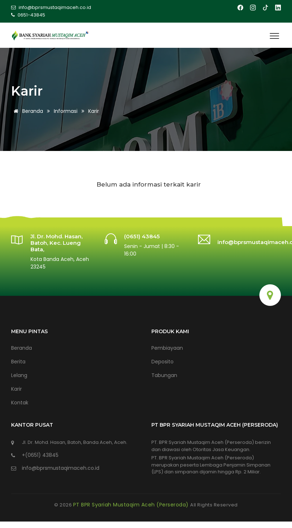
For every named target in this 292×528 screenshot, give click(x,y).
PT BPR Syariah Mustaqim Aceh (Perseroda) (131, 504)
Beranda (27, 111)
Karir (16, 388)
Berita (18, 361)
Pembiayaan (167, 348)
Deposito (162, 361)
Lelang (19, 375)
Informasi (65, 111)
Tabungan (164, 375)
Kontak (19, 402)
